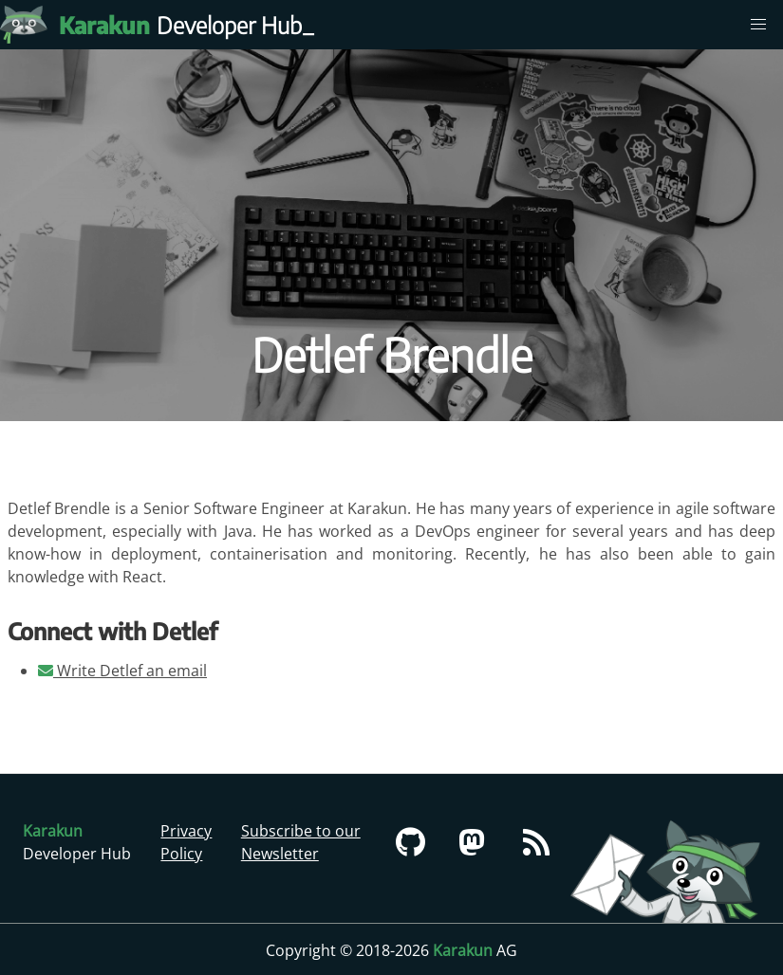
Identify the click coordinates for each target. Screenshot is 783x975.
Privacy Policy (186, 842)
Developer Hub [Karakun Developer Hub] (190, 25)
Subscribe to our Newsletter (301, 842)
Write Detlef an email (122, 670)
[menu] (758, 24)
